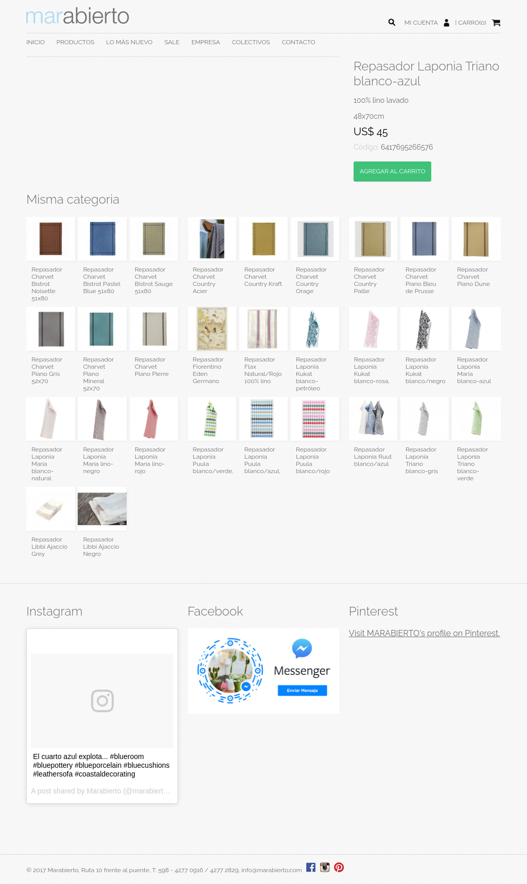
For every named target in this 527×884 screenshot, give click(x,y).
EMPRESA (205, 42)
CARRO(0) (472, 22)
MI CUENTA (421, 22)
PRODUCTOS (75, 42)
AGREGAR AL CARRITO (392, 171)
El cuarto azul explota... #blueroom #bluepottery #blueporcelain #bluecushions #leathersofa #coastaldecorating (101, 765)
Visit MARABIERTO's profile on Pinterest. (424, 633)
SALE (172, 42)
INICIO (35, 42)
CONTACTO (298, 42)
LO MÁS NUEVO (129, 42)
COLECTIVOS (251, 42)
